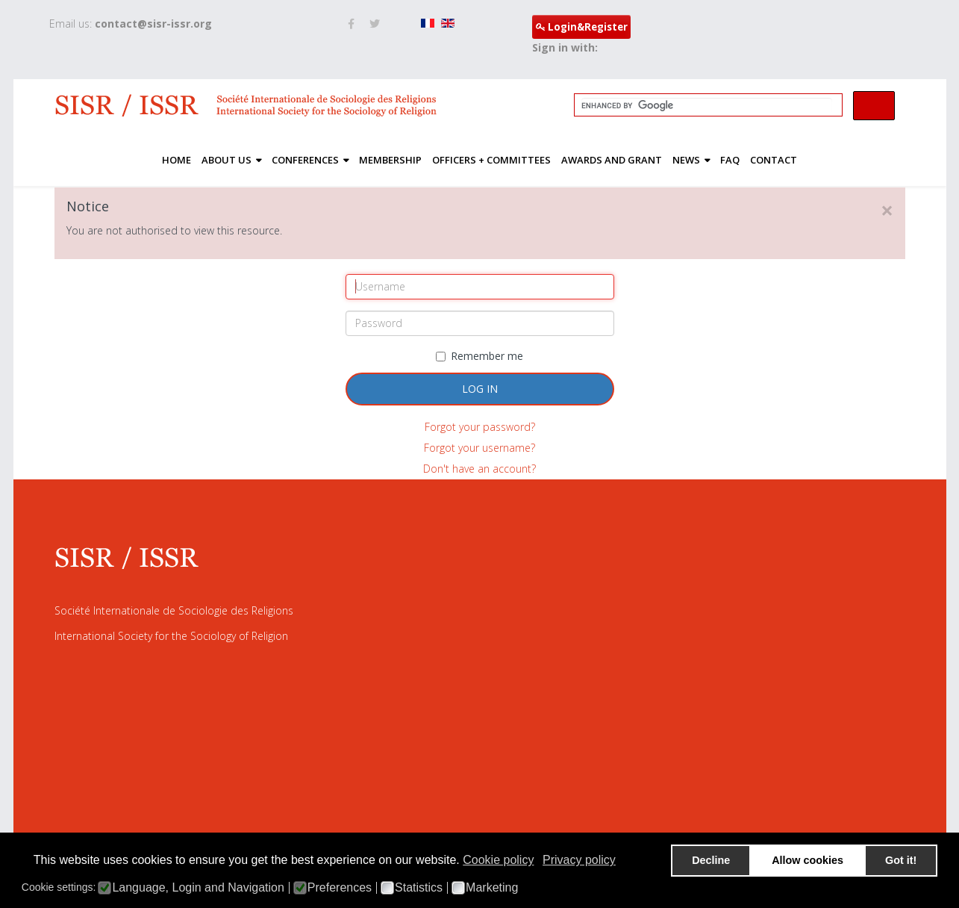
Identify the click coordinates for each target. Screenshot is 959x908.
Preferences (339, 888)
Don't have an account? (479, 468)
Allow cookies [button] (807, 860)
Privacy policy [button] (579, 859)
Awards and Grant (611, 160)
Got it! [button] (900, 860)
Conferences (305, 160)
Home (176, 160)
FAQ (730, 160)
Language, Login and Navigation (198, 888)
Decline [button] (711, 860)
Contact (773, 160)
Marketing (492, 888)
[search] (706, 105)
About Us (227, 160)
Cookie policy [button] (498, 859)
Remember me (479, 356)
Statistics (419, 888)
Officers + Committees (491, 160)
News (686, 160)
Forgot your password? (480, 427)
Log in (480, 389)
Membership (390, 160)
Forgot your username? (479, 448)
